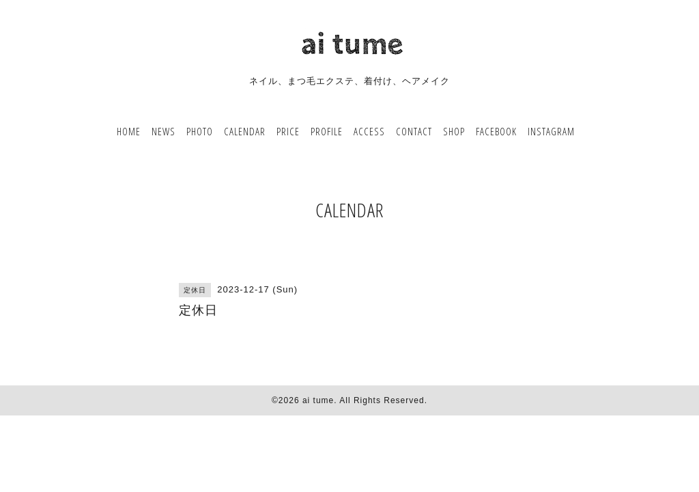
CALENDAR (245, 131)
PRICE (288, 131)
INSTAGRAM (551, 131)
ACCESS (369, 131)
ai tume (318, 400)
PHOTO (199, 131)
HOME (129, 131)
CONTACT (414, 131)
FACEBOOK (496, 131)
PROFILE (327, 131)
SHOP (454, 131)
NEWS (163, 131)
